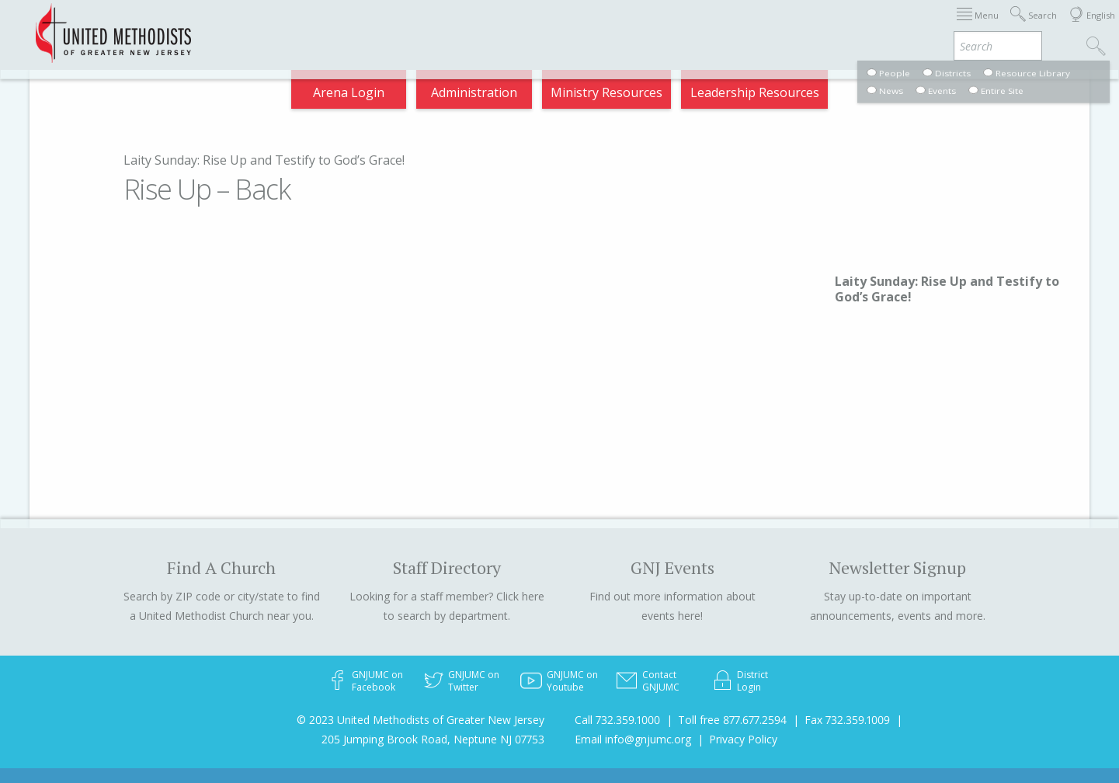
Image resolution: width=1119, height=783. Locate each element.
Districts (714, 26)
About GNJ (638, 26)
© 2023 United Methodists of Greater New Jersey (420, 719)
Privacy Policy (743, 739)
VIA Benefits (895, 26)
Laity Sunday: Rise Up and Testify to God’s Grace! (264, 160)
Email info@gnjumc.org (633, 739)
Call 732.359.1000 (617, 719)
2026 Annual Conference (305, 26)
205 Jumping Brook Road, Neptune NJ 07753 (432, 739)
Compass (979, 26)
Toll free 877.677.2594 (732, 719)
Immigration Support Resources (492, 26)
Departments (799, 26)
